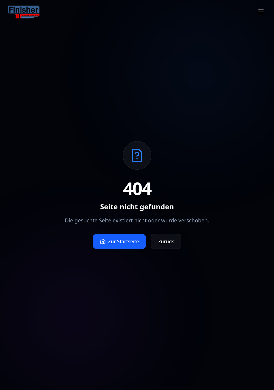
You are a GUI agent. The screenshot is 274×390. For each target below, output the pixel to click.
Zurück (166, 241)
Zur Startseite (119, 241)
